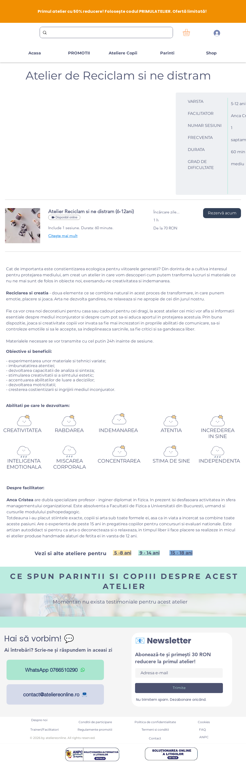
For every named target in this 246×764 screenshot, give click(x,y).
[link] (94, 211)
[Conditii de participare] (95, 722)
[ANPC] (203, 737)
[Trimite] (179, 688)
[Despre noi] (39, 720)
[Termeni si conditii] (155, 730)
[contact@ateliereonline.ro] (55, 694)
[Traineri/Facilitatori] (44, 730)
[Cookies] (204, 722)
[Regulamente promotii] (94, 730)
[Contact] (155, 738)
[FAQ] (202, 730)
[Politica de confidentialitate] (155, 722)
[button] (190, 32)
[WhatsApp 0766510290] (55, 670)
